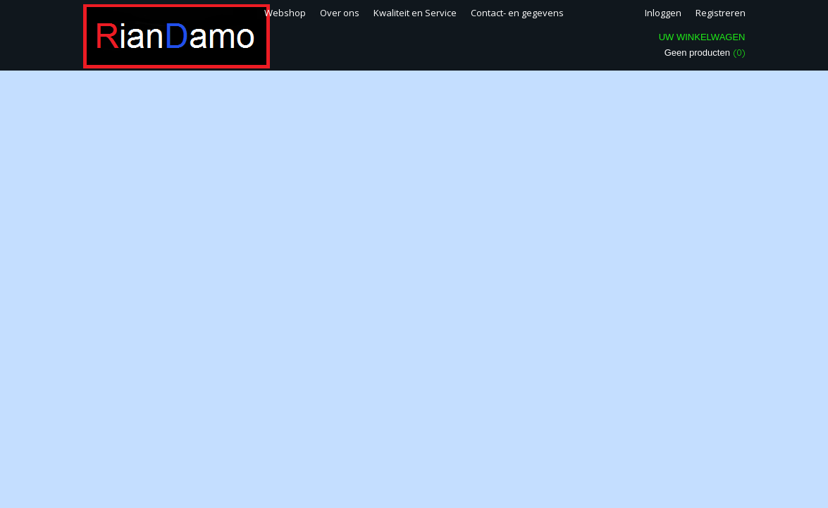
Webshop (285, 12)
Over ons (339, 12)
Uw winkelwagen (702, 37)
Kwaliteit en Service (415, 12)
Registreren (721, 12)
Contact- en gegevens (517, 12)
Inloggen (663, 12)
